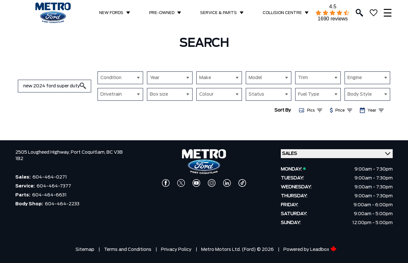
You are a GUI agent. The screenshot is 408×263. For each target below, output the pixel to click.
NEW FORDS (111, 13)
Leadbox (323, 249)
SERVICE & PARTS (218, 13)
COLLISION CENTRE (282, 13)
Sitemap (85, 249)
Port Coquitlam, (88, 152)
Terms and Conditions (127, 249)
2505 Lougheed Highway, (43, 152)
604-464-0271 (50, 177)
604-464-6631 (49, 195)
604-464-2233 (62, 204)
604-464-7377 (54, 186)
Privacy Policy (176, 249)
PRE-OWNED (161, 13)
